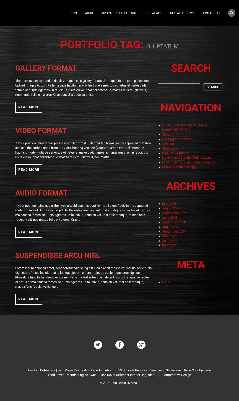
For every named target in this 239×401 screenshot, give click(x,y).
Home (74, 13)
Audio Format (41, 193)
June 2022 (169, 217)
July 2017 (169, 236)
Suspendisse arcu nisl (57, 255)
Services (168, 144)
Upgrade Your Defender (120, 13)
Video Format (41, 130)
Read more (28, 107)
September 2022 (174, 213)
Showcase (154, 13)
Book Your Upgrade (175, 153)
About (90, 13)
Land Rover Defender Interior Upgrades (189, 162)
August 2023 (171, 208)
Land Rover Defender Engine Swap (186, 157)
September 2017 (174, 231)
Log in (166, 282)
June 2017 (169, 241)
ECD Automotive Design (179, 167)
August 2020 (171, 227)
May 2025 (169, 203)
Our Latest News (181, 13)
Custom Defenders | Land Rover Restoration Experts (65, 370)
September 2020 (174, 222)
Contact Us (211, 13)
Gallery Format (46, 68)
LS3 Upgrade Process (177, 139)
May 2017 (169, 245)
